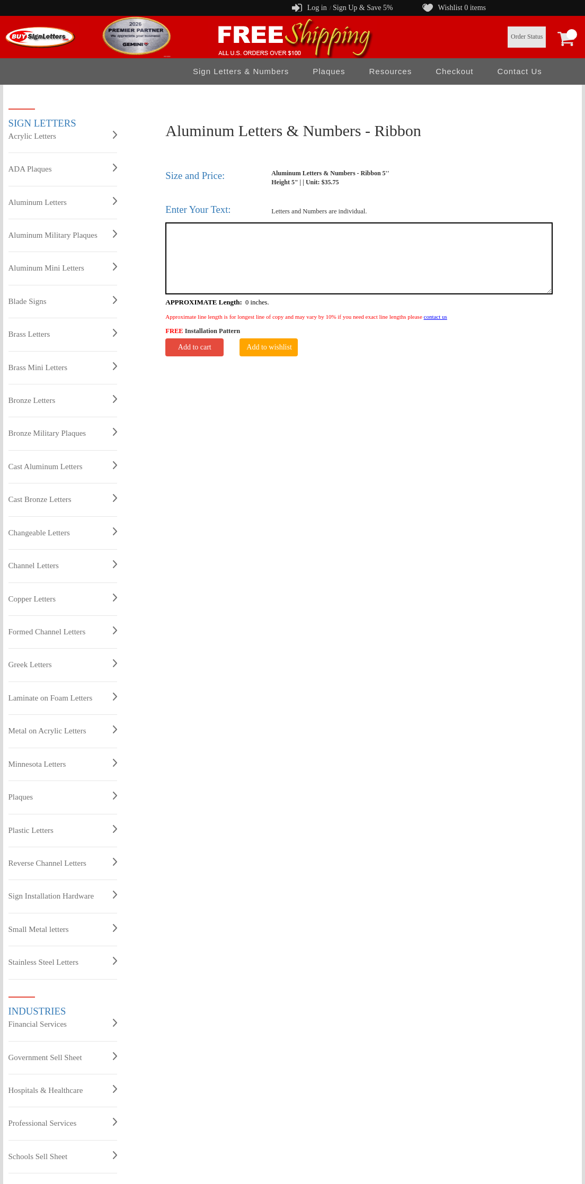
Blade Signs (62, 301)
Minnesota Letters (62, 763)
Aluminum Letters (62, 202)
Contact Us (520, 71)
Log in (317, 8)
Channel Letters (62, 565)
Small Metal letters (62, 929)
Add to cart (194, 347)
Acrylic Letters (62, 135)
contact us (435, 316)
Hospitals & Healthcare (62, 1090)
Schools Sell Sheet (62, 1156)
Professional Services (62, 1122)
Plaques (329, 71)
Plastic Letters (62, 830)
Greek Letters (62, 664)
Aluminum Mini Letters (62, 267)
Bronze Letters (62, 400)
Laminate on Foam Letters (62, 697)
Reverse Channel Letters (62, 862)
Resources (390, 71)
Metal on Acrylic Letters (62, 730)
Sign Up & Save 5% (363, 8)
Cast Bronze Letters (62, 499)
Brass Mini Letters (62, 367)
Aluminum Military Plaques (62, 234)
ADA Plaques (62, 168)
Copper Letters (62, 598)
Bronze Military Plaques (62, 432)
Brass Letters (62, 333)
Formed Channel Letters (62, 631)
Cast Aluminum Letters (62, 466)
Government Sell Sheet (62, 1057)
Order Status (527, 36)
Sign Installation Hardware (62, 895)
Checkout (454, 71)
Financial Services (62, 1023)
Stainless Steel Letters (62, 961)
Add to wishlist (269, 347)
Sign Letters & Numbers (241, 71)
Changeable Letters (62, 532)
